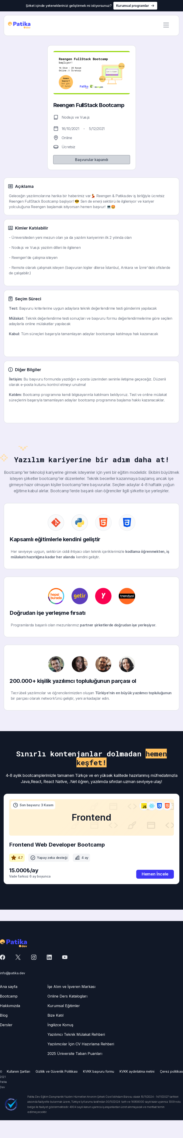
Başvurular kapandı (91, 159)
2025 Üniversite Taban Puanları (74, 1053)
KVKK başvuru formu (98, 1071)
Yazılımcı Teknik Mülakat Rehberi (76, 1034)
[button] (166, 25)
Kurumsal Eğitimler (63, 1005)
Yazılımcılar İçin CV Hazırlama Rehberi (80, 1044)
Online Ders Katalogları (67, 996)
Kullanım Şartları (18, 1071)
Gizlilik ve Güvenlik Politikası (57, 1071)
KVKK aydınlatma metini (137, 1071)
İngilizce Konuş (60, 1025)
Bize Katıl (55, 1015)
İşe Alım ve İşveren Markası (71, 986)
